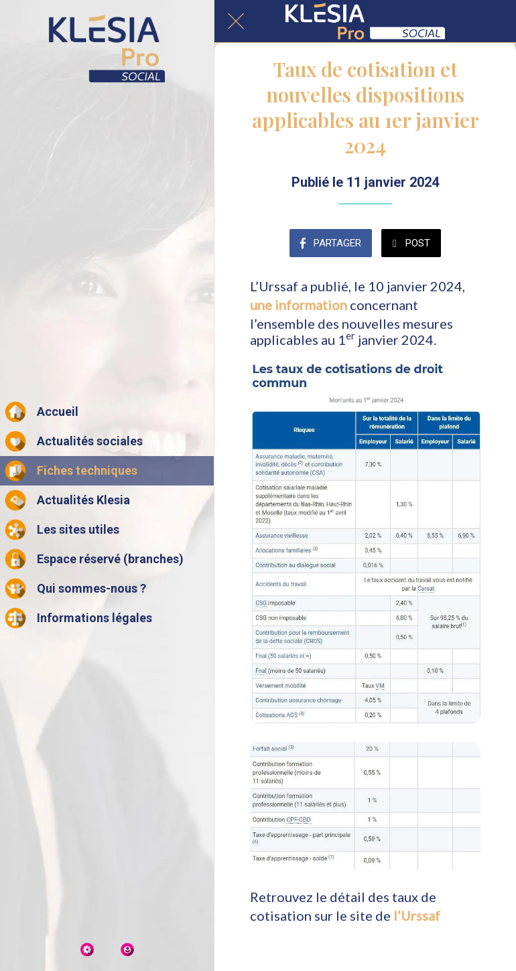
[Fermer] (236, 21)
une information (298, 305)
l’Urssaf (416, 915)
